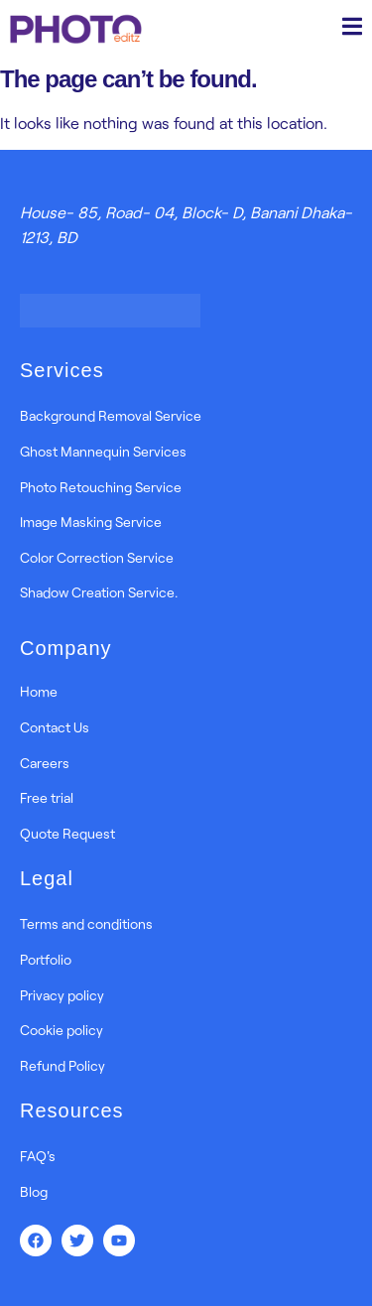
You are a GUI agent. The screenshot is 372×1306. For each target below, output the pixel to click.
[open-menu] (352, 29)
